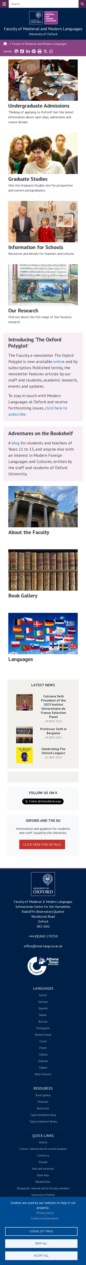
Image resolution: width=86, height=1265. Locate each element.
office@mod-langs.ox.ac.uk (43, 946)
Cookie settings (41, 1231)
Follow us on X (43, 792)
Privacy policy (44, 1213)
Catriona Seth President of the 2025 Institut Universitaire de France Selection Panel (53, 706)
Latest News (43, 685)
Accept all (41, 1255)
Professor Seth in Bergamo (53, 731)
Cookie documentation (45, 1218)
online (59, 361)
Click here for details (42, 844)
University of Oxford (43, 34)
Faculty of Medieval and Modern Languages (43, 28)
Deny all (41, 1243)
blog (16, 443)
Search (82, 4)
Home (5, 43)
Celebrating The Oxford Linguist (53, 751)
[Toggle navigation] (4, 4)
